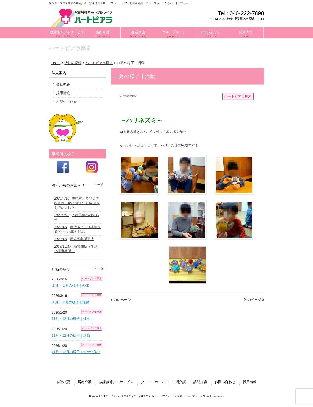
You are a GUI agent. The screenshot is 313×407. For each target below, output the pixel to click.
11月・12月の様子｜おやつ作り (76, 352)
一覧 (100, 184)
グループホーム (153, 382)
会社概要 (63, 84)
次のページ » (254, 300)
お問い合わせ (66, 102)
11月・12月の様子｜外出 (71, 319)
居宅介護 (84, 382)
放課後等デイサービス (116, 382)
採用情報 (63, 93)
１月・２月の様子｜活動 (70, 302)
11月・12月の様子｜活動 (71, 335)
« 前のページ (121, 300)
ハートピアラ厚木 (238, 96)
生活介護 (179, 382)
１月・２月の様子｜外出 (70, 285)
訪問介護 (200, 382)
